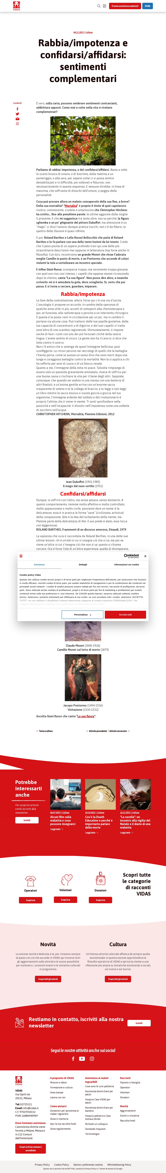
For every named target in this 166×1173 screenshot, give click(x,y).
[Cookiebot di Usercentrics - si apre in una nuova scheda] (126, 556)
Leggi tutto (55, 829)
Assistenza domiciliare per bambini (99, 1109)
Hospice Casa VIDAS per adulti (97, 1101)
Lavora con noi (57, 1097)
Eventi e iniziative (129, 1115)
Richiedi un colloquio (96, 1124)
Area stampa (56, 1092)
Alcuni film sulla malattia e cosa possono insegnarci (62, 820)
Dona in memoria (59, 1119)
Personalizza (82, 614)
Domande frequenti (95, 1129)
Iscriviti (27, 820)
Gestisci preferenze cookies (88, 1164)
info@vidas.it (31, 1108)
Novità (124, 1106)
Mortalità (71, 205)
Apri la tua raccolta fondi (63, 1123)
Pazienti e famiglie (130, 1082)
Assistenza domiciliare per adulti (99, 1093)
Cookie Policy (61, 1164)
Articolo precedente (98, 731)
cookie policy (97, 604)
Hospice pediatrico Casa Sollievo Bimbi (98, 1117)
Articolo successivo (118, 731)
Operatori (125, 1087)
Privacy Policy (42, 1164)
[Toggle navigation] (104, 6)
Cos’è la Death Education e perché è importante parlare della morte (99, 822)
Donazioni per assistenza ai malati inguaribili (64, 1112)
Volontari (125, 1092)
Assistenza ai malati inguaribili (96, 1080)
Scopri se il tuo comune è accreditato (31, 1149)
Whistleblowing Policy (119, 1164)
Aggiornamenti (128, 1110)
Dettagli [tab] (83, 564)
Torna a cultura (46, 731)
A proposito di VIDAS (62, 1078)
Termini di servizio (106, 1169)
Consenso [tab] (39, 564)
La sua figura (85, 716)
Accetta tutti (125, 614)
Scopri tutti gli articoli (48, 979)
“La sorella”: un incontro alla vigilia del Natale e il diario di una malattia (135, 822)
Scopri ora (30, 900)
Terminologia (92, 1134)
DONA (147, 6)
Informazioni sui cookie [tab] (126, 564)
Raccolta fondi (127, 1120)
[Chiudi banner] (145, 556)
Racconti (125, 1078)
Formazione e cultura (61, 1087)
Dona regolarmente (60, 1128)
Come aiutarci (58, 1106)
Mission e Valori (58, 1082)
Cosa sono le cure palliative (99, 1086)
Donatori (124, 1097)
